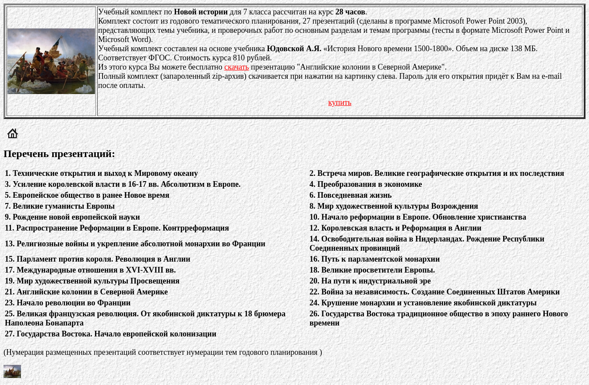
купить (340, 102)
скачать (236, 67)
